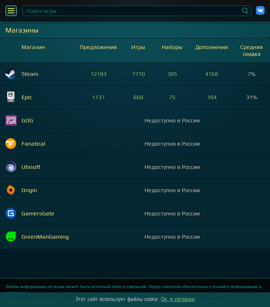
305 (172, 73)
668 (138, 97)
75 (172, 97)
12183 (98, 73)
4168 (211, 73)
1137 (98, 97)
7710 (138, 73)
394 (212, 97)
